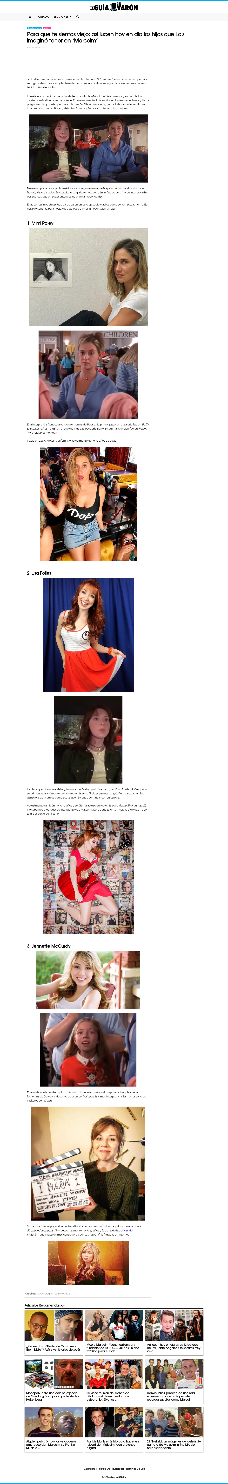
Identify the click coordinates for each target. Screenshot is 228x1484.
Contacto (89, 1468)
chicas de (127, 1230)
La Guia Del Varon (114, 6)
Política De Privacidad (111, 1468)
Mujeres (47, 28)
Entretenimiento (34, 28)
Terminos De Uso (135, 1468)
